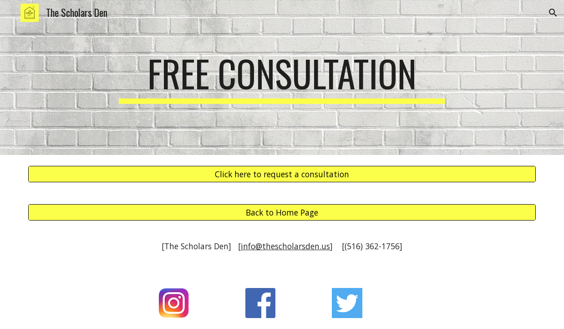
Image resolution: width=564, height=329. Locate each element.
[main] (282, 77)
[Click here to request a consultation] (282, 174)
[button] (553, 13)
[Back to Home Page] (282, 213)
